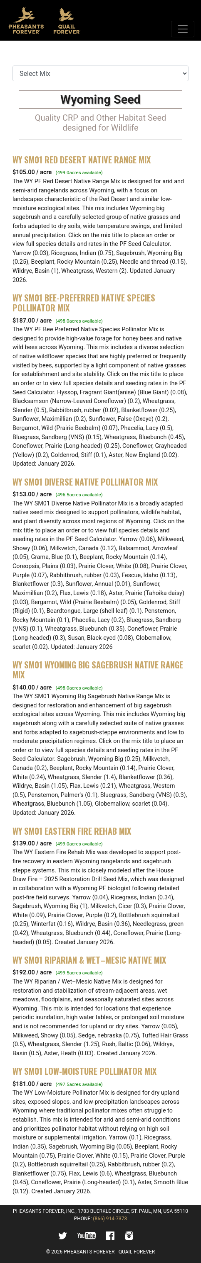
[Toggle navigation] (182, 29)
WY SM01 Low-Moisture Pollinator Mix (84, 1071)
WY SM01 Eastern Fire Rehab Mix (71, 831)
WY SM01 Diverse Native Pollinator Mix (85, 482)
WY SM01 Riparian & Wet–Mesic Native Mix (89, 960)
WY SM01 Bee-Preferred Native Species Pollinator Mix (83, 302)
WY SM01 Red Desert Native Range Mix (81, 159)
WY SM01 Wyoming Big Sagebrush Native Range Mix (97, 669)
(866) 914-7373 (110, 1219)
